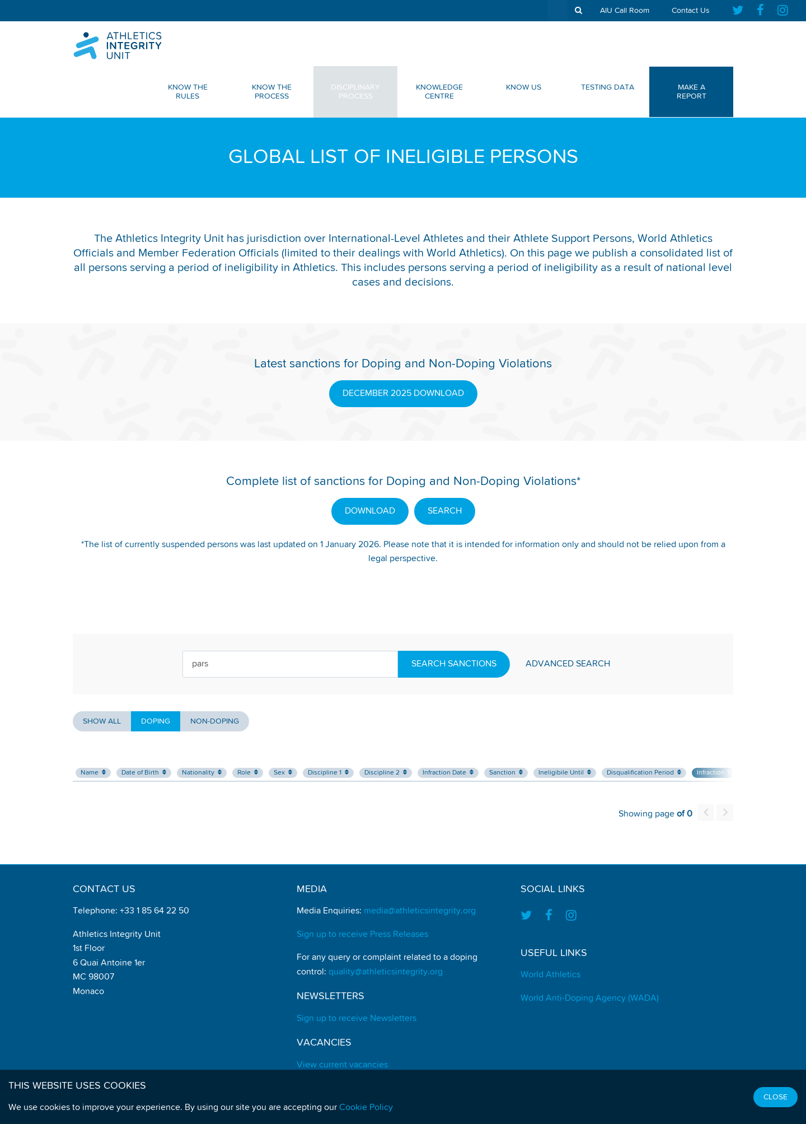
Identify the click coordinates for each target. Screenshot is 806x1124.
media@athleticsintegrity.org (420, 911)
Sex (283, 772)
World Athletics (550, 975)
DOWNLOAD (370, 511)
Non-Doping (214, 721)
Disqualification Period (644, 772)
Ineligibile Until (564, 772)
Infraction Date (448, 772)
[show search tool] (578, 10)
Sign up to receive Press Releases (362, 934)
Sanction (506, 772)
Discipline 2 (385, 772)
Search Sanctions (453, 664)
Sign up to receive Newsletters (356, 1018)
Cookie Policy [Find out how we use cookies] (366, 1107)
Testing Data (607, 87)
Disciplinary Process (355, 91)
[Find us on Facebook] (760, 10)
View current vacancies (342, 1065)
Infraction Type (723, 772)
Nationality (202, 772)
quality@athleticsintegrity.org (386, 972)
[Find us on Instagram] (783, 10)
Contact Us (691, 11)
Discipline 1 (328, 772)
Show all (102, 721)
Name (93, 772)
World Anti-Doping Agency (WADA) (590, 998)
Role (247, 772)
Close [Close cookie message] (775, 1097)
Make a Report (691, 91)
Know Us (523, 87)
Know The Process (272, 91)
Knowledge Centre (439, 91)
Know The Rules (188, 91)
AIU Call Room (624, 11)
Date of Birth (143, 772)
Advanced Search (568, 664)
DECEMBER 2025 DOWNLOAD (403, 393)
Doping (155, 721)
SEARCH (445, 511)
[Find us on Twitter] (741, 10)
